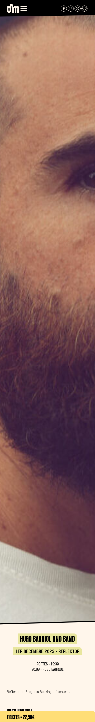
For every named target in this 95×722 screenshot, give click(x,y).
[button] (24, 8)
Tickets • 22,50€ (21, 717)
